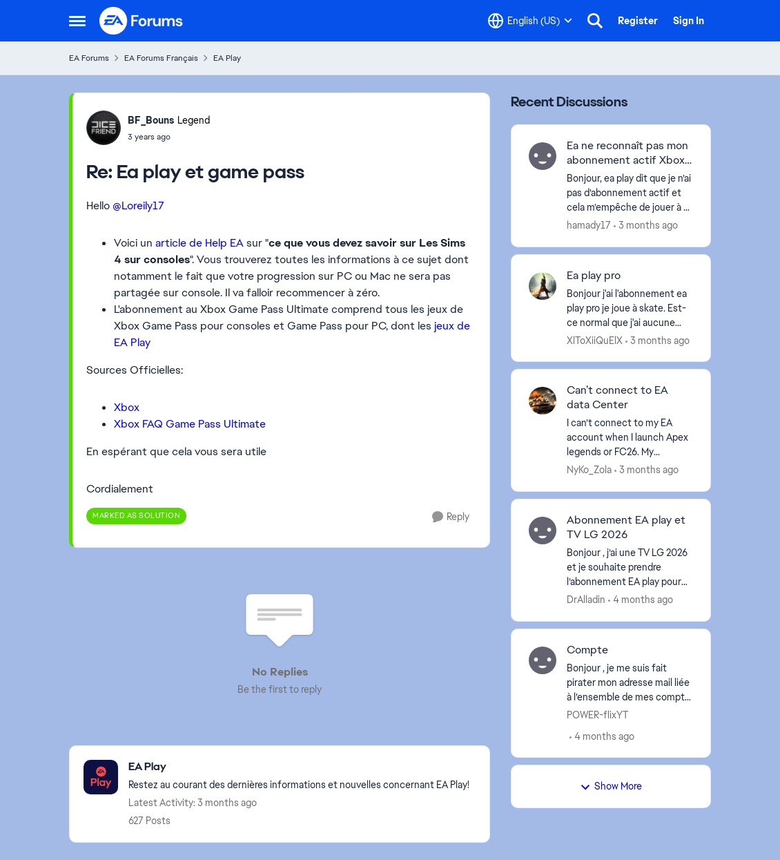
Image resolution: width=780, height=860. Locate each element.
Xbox (126, 407)
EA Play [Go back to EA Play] (227, 58)
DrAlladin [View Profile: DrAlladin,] (586, 599)
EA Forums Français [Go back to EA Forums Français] (161, 58)
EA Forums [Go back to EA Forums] (89, 58)
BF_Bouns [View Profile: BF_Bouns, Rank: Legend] (151, 120)
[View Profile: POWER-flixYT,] (542, 660)
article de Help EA (199, 243)
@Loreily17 (138, 205)
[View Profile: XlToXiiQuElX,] (542, 286)
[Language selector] (530, 21)
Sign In (688, 21)
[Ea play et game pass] (169, 137)
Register (638, 21)
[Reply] (450, 517)
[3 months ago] (646, 225)
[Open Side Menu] (77, 20)
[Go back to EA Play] (298, 767)
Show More (611, 786)
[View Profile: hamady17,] (542, 156)
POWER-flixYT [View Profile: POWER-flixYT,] (597, 714)
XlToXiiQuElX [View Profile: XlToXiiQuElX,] (595, 340)
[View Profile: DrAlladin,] (542, 530)
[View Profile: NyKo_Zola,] (542, 400)
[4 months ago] (640, 600)
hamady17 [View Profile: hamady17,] (589, 225)
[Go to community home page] (141, 21)
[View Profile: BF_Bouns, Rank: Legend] (103, 128)
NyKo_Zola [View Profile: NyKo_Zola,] (589, 470)
